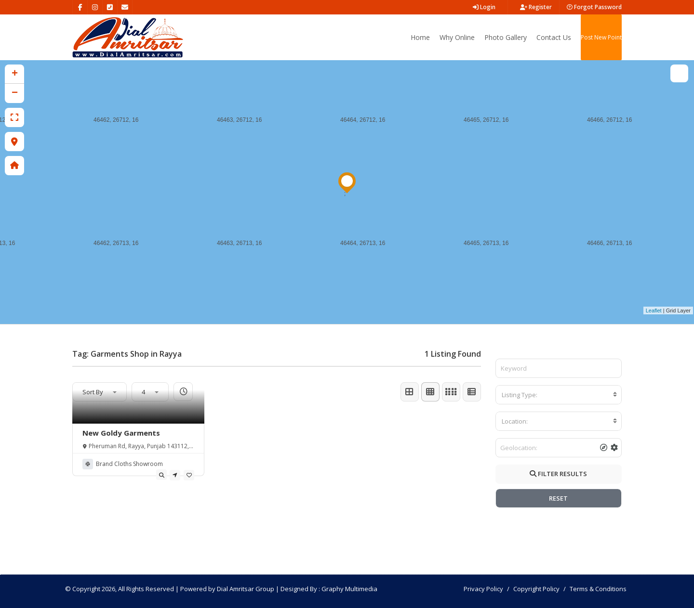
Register (536, 7)
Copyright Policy (536, 588)
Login (484, 7)
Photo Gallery (505, 37)
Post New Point (601, 37)
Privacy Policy (483, 588)
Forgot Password (594, 7)
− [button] (15, 93)
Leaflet (654, 310)
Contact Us (553, 37)
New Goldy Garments (121, 433)
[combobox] (558, 394)
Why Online (457, 37)
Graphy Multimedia (349, 588)
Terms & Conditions (598, 588)
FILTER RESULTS (558, 473)
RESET (558, 498)
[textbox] (559, 395)
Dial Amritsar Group (245, 588)
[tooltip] (161, 474)
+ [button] (15, 74)
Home (420, 37)
